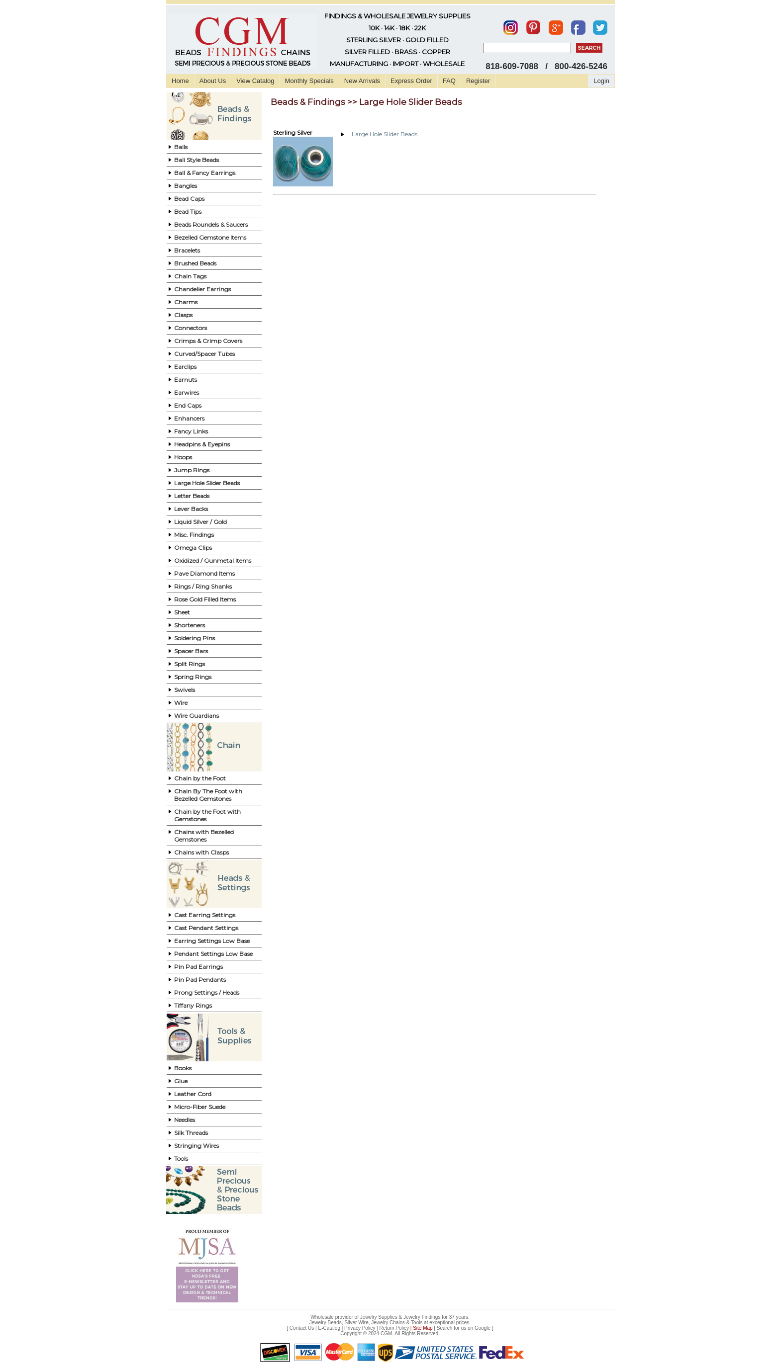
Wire (181, 702)
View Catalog (255, 81)
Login (601, 81)
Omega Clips (193, 547)
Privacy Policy (359, 1328)
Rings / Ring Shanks (203, 586)
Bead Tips (187, 211)
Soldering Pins (194, 638)
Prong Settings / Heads (206, 992)
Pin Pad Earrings (198, 966)
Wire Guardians (196, 715)
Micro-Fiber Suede (199, 1107)
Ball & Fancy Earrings (204, 172)
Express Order (411, 81)
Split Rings (189, 664)
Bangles (185, 185)
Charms (185, 302)
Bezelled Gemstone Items (210, 237)
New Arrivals (362, 81)
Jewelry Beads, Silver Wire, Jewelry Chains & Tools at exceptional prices (389, 1322)
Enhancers (189, 418)
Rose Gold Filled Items (205, 599)
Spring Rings (192, 677)
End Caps (187, 405)
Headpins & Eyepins (202, 444)
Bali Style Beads (196, 160)
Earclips (185, 366)
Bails (181, 147)
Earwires (186, 392)
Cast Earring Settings (204, 915)
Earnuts (185, 379)
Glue (181, 1081)
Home (180, 81)
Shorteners (189, 625)
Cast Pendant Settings (206, 928)
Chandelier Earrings (202, 289)
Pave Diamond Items (204, 573)
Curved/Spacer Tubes (204, 353)
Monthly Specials (309, 81)
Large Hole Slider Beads (207, 483)
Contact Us (302, 1328)
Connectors (190, 328)
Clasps (183, 315)
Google (482, 1328)
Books (183, 1068)
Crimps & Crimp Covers (208, 340)
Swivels (184, 689)
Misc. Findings (194, 534)
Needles (184, 1119)
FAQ (449, 81)
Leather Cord (192, 1094)
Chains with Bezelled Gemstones (204, 835)
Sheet (182, 612)
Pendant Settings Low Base (213, 953)
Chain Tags (190, 276)
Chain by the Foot (200, 778)
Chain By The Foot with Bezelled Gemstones (208, 794)
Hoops (183, 457)
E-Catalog (329, 1328)
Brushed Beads (195, 263)
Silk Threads (191, 1132)
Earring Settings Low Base (212, 940)
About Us (212, 81)
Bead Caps (189, 198)
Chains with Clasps (201, 852)
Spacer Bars (191, 651)
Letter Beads (191, 496)
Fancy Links (191, 431)
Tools (181, 1158)
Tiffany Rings (193, 1005)
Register (478, 81)
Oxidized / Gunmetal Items (212, 560)
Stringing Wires (196, 1145)
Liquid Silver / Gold (200, 521)
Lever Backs (191, 509)
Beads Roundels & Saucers (211, 224)
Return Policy (394, 1328)
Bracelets (187, 250)
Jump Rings (191, 470)
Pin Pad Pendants (200, 979)
